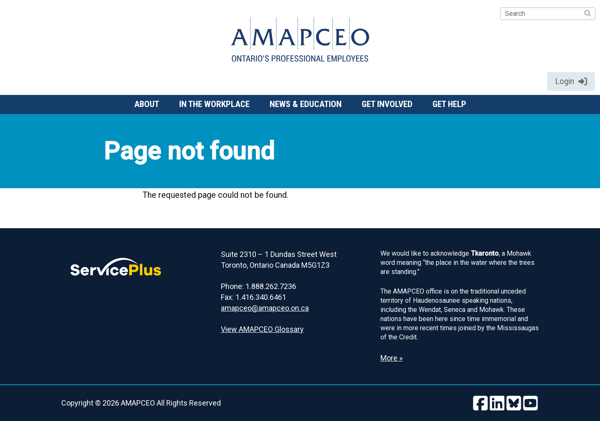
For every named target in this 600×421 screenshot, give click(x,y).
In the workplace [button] (214, 104)
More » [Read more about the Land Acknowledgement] (391, 358)
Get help (449, 104)
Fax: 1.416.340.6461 (253, 297)
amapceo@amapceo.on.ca (265, 308)
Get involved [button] (387, 104)
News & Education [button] (306, 104)
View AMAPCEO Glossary (262, 329)
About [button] (146, 104)
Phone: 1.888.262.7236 (258, 286)
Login (571, 81)
